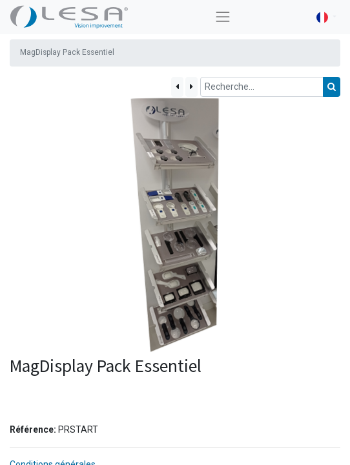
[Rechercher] (331, 87)
